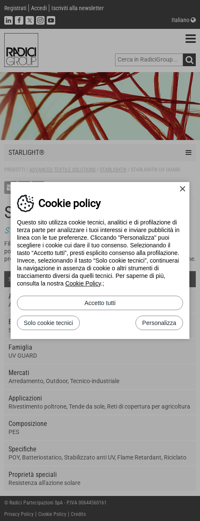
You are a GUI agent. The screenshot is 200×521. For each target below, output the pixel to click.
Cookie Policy (83, 283)
